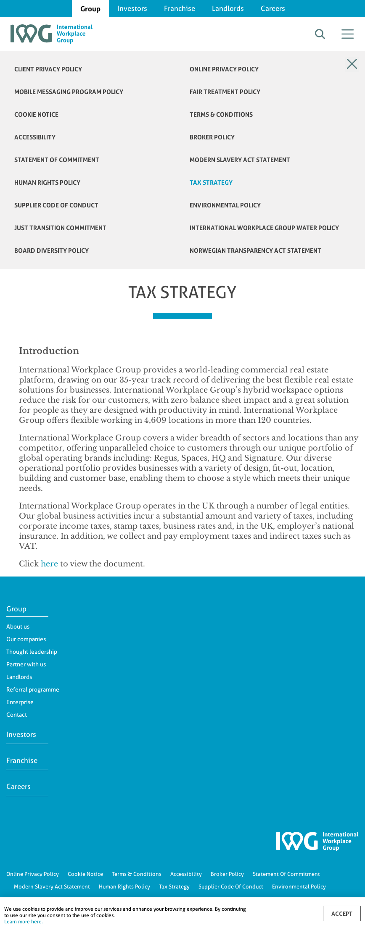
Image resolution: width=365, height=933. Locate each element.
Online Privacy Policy (32, 873)
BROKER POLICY (212, 137)
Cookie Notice (85, 873)
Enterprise (20, 702)
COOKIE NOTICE (36, 114)
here (49, 564)
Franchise (179, 8)
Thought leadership (31, 651)
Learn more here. (23, 921)
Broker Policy (227, 873)
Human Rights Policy (124, 886)
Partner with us (26, 664)
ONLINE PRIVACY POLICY (224, 69)
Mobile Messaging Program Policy (68, 92)
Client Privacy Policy (48, 69)
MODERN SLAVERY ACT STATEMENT (240, 160)
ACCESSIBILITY (35, 137)
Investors (132, 8)
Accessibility (186, 873)
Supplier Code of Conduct (56, 205)
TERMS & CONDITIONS (221, 114)
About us (17, 626)
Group (90, 8)
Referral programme (32, 689)
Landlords (228, 8)
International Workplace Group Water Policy (264, 228)
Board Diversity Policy (51, 250)
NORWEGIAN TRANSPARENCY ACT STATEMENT (255, 250)
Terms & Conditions (136, 873)
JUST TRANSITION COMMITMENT (60, 228)
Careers (273, 8)
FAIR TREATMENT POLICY (225, 92)
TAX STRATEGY (211, 182)
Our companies (26, 639)
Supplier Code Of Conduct (230, 886)
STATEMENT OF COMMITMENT (56, 160)
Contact (16, 714)
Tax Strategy (174, 886)
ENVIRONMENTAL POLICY (225, 205)
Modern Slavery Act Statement (52, 886)
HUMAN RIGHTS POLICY (47, 182)
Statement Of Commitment (286, 873)
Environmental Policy (299, 886)
